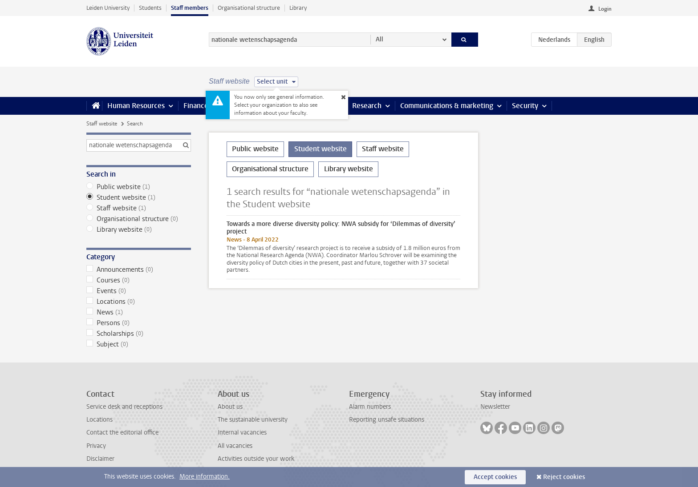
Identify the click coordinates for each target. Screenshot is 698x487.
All (379, 39)
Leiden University (108, 8)
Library (298, 8)
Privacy (96, 446)
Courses (138, 280)
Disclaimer (100, 459)
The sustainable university (253, 419)
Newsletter (495, 406)
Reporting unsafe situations (386, 419)
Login (605, 8)
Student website (138, 197)
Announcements (138, 269)
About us (230, 406)
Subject (138, 344)
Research (366, 105)
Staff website (101, 123)
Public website (138, 187)
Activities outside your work (256, 459)
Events (138, 291)
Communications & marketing (446, 105)
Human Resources (136, 105)
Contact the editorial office (122, 432)
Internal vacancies (242, 432)
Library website (138, 229)
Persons (138, 323)
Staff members (189, 8)
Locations (138, 301)
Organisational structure (249, 8)
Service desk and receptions (124, 406)
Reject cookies (564, 477)
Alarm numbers (370, 406)
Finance (195, 105)
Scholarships (138, 333)
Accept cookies (495, 477)
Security (525, 105)
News (138, 312)
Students (150, 8)
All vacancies (235, 446)
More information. (204, 476)
